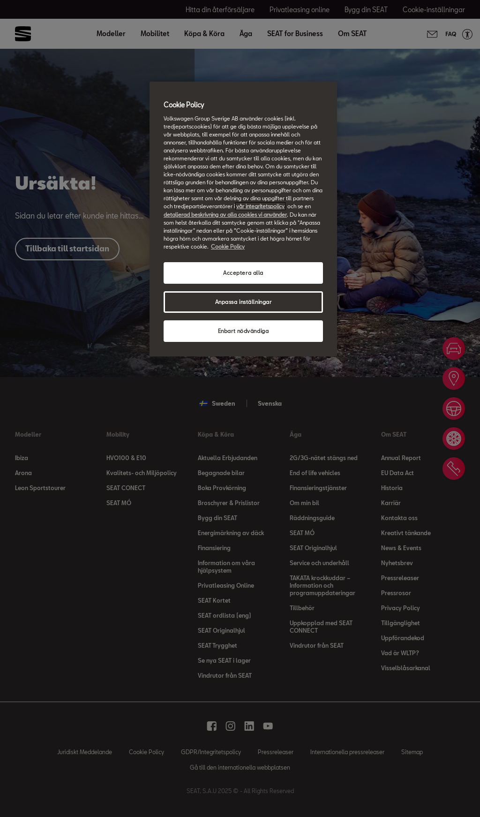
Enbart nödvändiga (243, 331)
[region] (243, 219)
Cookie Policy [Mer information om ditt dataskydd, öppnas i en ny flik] (228, 246)
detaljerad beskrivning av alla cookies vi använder (225, 215)
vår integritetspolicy (260, 206)
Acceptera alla (243, 273)
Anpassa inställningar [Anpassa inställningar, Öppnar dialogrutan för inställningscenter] (243, 302)
